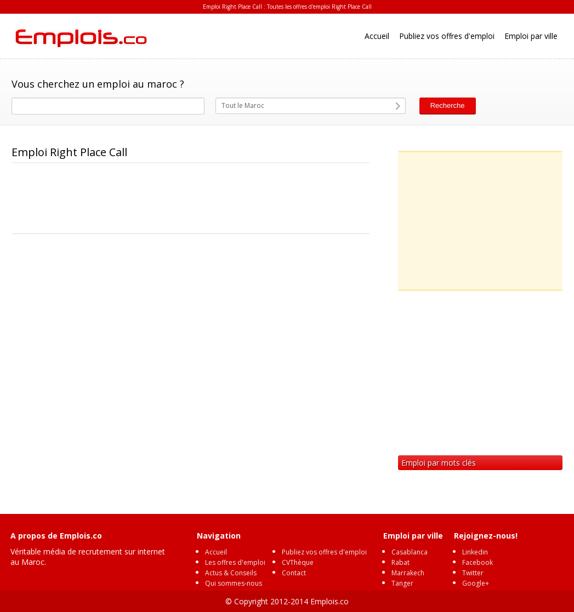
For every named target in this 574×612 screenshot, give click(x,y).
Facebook (477, 562)
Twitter (473, 572)
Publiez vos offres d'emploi (447, 36)
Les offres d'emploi (235, 562)
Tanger (402, 583)
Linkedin (475, 552)
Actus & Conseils (231, 572)
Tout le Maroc (242, 105)
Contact (294, 572)
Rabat (400, 562)
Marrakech (407, 572)
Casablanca (409, 552)
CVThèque (298, 562)
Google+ (475, 583)
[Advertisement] (211, 199)
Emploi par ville (531, 36)
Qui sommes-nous (233, 583)
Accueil (377, 36)
